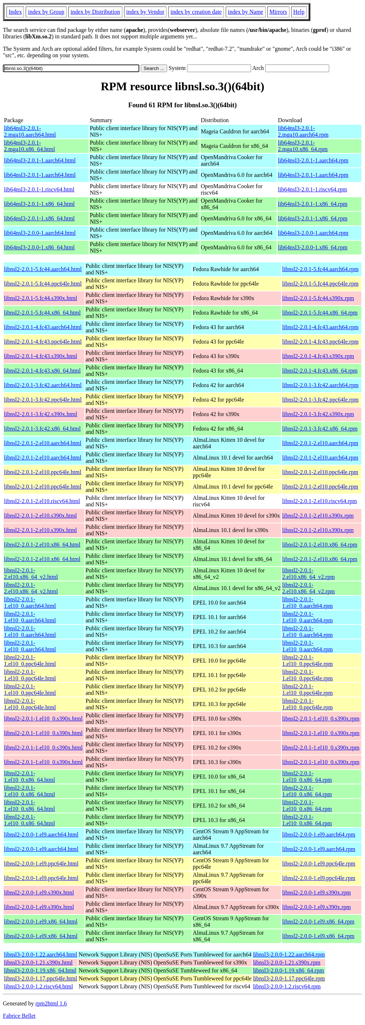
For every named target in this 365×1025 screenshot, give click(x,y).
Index (15, 12)
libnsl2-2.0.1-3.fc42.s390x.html (40, 414)
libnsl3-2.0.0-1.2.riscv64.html (38, 986)
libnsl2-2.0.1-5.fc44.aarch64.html (43, 269)
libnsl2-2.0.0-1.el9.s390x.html (39, 892)
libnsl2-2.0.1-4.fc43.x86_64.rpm (319, 371)
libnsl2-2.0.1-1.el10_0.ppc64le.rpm (307, 660)
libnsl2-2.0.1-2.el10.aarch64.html (42, 443)
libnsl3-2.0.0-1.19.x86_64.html (40, 970)
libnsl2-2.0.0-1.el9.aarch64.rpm (318, 834)
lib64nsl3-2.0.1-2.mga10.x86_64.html (29, 146)
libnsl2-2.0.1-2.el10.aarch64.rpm (320, 443)
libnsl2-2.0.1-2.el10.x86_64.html (42, 544)
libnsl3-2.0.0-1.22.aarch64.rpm (289, 954)
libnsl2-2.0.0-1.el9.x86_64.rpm (318, 921)
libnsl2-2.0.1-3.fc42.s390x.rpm (318, 414)
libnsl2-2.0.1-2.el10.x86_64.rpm (319, 544)
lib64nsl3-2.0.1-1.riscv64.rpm (312, 189)
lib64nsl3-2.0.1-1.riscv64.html (39, 189)
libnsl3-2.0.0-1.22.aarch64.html (40, 954)
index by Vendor (145, 12)
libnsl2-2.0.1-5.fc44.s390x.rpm (318, 298)
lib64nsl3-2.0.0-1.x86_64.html (39, 247)
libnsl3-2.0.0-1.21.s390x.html (38, 962)
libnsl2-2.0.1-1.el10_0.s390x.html (43, 718)
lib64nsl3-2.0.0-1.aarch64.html (40, 233)
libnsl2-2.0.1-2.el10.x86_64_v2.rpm (308, 573)
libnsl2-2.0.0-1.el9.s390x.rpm (316, 892)
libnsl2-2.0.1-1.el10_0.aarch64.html (30, 602)
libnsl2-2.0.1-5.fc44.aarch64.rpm (320, 269)
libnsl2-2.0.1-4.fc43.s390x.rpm (318, 356)
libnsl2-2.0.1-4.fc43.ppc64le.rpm (320, 342)
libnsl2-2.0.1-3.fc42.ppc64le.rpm (320, 400)
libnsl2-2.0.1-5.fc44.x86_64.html (42, 313)
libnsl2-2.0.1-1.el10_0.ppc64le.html (30, 660)
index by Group (46, 12)
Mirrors (278, 12)
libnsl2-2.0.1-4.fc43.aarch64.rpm (320, 327)
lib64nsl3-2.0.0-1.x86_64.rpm (312, 247)
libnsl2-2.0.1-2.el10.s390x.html (40, 515)
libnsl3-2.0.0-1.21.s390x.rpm (286, 962)
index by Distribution (95, 12)
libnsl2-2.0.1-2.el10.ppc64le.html (42, 472)
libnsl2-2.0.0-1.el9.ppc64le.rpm (318, 863)
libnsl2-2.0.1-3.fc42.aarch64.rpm (320, 385)
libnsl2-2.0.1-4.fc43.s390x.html (40, 356)
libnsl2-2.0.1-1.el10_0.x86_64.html (29, 776)
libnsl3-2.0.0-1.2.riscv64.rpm (287, 986)
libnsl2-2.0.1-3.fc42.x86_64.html (42, 429)
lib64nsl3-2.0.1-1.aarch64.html (40, 160)
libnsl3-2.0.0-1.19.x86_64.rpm (288, 970)
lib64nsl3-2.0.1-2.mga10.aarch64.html (30, 131)
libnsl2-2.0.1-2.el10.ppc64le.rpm (320, 472)
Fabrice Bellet (19, 1016)
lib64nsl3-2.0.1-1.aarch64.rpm (313, 160)
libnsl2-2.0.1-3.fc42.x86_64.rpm (319, 429)
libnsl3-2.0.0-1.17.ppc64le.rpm (289, 978)
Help (299, 12)
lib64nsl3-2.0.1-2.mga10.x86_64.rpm (302, 146)
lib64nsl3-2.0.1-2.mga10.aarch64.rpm (303, 131)
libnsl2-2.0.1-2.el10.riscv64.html (42, 501)
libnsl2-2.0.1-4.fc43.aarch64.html (43, 327)
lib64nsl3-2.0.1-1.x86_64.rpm (312, 204)
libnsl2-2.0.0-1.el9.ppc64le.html (41, 863)
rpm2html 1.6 (51, 1003)
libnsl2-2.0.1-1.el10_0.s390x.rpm (321, 718)
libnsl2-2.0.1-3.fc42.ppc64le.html (43, 400)
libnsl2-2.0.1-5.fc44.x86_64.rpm (319, 313)
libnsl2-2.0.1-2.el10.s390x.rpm (318, 515)
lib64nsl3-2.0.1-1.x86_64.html (39, 204)
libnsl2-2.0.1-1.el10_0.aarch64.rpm (307, 602)
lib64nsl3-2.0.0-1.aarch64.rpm (313, 233)
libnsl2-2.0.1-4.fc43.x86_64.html (42, 371)
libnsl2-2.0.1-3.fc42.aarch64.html (43, 385)
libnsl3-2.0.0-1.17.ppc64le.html (40, 978)
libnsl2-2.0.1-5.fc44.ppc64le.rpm (320, 284)
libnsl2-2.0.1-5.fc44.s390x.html (40, 298)
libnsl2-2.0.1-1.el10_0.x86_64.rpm (307, 776)
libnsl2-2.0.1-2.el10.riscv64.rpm (319, 501)
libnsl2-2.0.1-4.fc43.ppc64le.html (43, 342)
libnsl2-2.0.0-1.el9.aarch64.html (41, 834)
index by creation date (196, 12)
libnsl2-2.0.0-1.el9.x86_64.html (40, 921)
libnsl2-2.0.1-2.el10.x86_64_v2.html (31, 573)
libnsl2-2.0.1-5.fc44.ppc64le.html (43, 284)
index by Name (245, 12)
